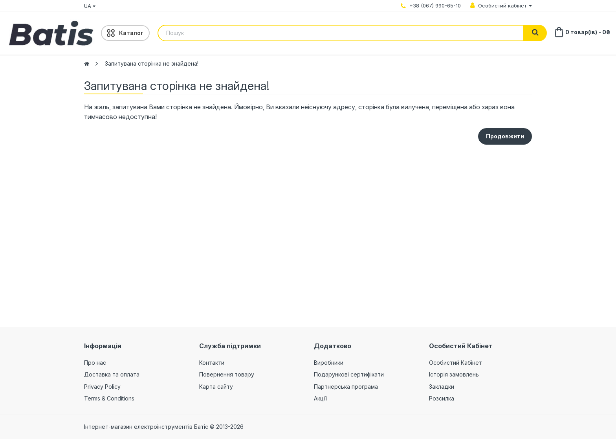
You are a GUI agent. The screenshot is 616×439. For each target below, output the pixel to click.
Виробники (328, 362)
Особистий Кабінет (455, 362)
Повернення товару (226, 374)
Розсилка (441, 398)
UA (89, 6)
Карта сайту (216, 386)
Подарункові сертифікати (349, 374)
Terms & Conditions (109, 398)
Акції (320, 398)
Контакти (211, 362)
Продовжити (505, 136)
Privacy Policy (102, 386)
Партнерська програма (346, 386)
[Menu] (125, 33)
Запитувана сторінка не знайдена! (151, 63)
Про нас (95, 362)
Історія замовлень (454, 374)
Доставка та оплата (111, 374)
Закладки (441, 386)
